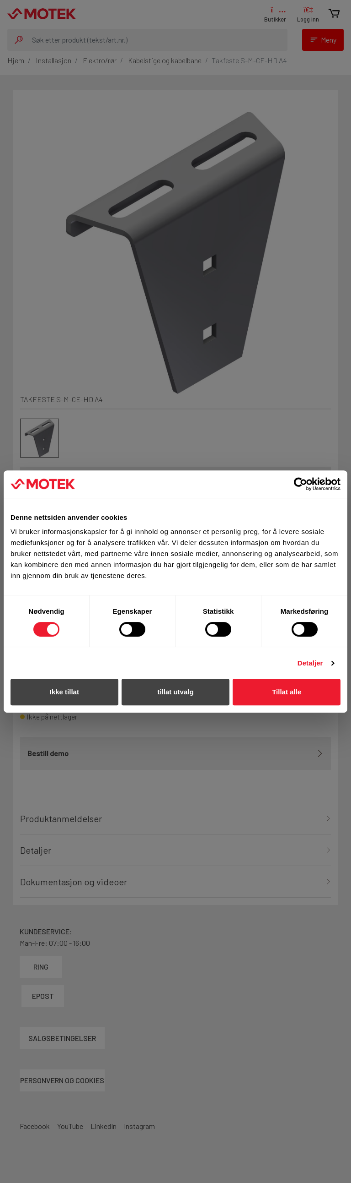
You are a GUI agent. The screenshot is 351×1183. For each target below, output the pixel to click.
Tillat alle (286, 692)
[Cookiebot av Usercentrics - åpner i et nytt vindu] (300, 484)
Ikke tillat (64, 692)
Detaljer (310, 663)
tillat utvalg (175, 692)
